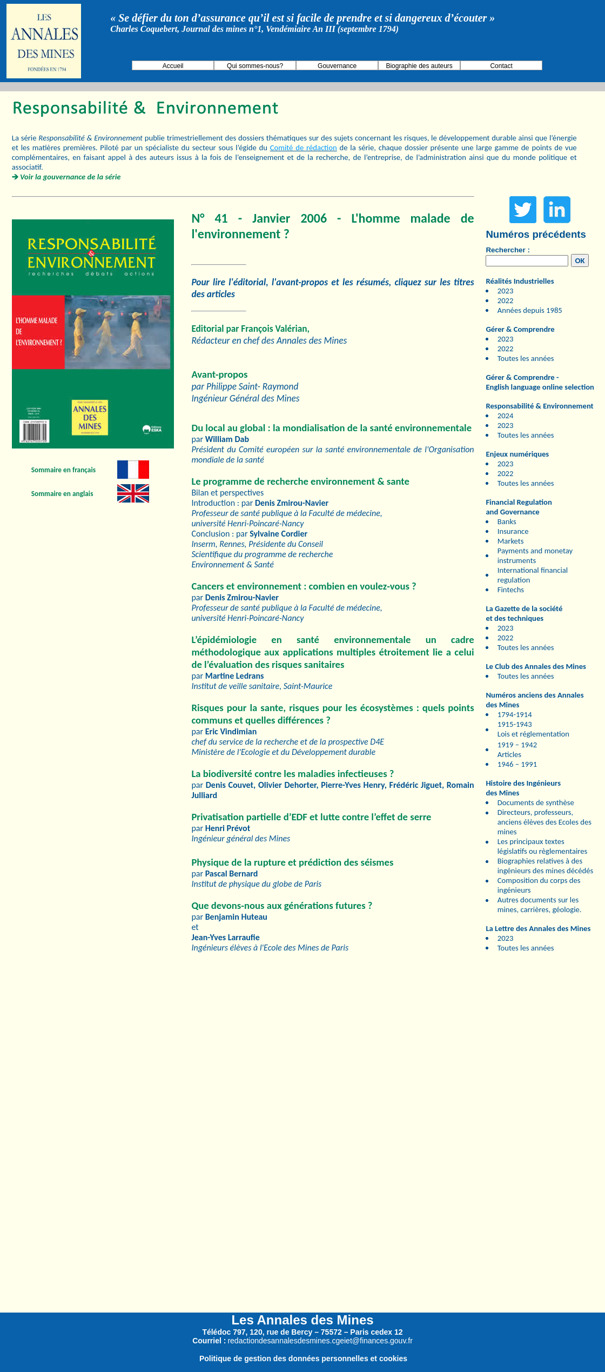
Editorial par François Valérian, (250, 328)
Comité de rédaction (303, 147)
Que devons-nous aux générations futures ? (281, 905)
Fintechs (511, 589)
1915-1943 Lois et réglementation (533, 729)
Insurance (513, 531)
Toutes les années (526, 358)
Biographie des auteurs (419, 66)
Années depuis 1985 (530, 310)
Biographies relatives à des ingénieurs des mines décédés (545, 865)
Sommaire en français (63, 469)
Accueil (173, 66)
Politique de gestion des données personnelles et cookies (303, 1358)
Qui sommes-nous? (255, 66)
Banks (507, 521)
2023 (506, 291)
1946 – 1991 (517, 764)
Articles (509, 754)
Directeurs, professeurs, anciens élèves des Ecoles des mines (544, 821)
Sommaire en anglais (62, 493)
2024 (506, 415)
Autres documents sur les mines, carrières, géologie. (540, 904)
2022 (506, 300)
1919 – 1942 (517, 744)
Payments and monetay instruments (535, 555)
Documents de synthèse (536, 802)
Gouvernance (337, 66)
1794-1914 (515, 714)
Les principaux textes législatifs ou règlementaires (543, 846)
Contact (501, 66)
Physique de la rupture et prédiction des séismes (292, 862)
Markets (511, 541)
